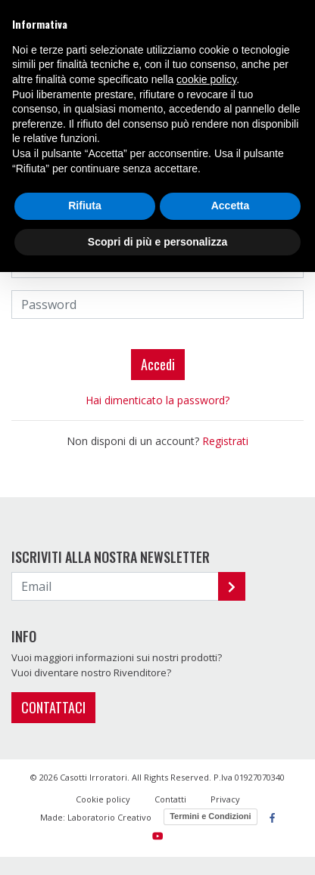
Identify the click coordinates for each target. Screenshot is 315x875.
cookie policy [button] (206, 79)
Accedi (158, 364)
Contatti (170, 799)
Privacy (225, 799)
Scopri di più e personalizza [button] (157, 242)
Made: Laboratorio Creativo (95, 817)
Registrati (225, 441)
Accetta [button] (230, 205)
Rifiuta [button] (84, 205)
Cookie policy (103, 799)
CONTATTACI (53, 707)
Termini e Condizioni (210, 816)
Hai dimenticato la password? (157, 400)
